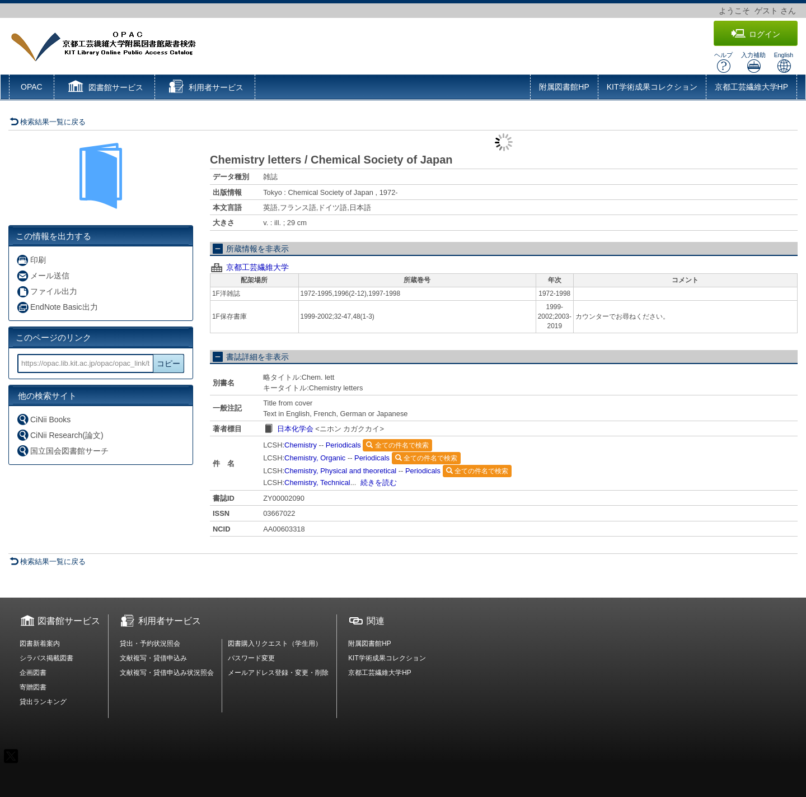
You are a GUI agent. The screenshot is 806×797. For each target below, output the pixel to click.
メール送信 (42, 276)
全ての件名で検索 (397, 445)
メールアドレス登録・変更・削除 (278, 673)
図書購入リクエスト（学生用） (275, 643)
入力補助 (753, 62)
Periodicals (343, 445)
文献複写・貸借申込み (153, 658)
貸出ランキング (43, 702)
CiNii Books (43, 419)
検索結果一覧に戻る (48, 122)
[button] (104, 87)
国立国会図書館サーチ (62, 450)
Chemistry (300, 445)
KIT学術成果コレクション (652, 86)
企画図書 (33, 673)
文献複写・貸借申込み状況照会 (167, 673)
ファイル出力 (46, 291)
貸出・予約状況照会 (150, 643)
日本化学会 (295, 429)
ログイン (755, 33)
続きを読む (378, 482)
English (783, 62)
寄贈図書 (33, 687)
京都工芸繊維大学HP (751, 86)
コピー (168, 363)
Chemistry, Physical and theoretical (340, 471)
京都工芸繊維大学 (257, 267)
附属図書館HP (564, 86)
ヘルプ (723, 62)
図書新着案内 (40, 643)
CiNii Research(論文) (60, 435)
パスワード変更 (251, 658)
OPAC (32, 86)
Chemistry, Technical (317, 482)
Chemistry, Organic (314, 458)
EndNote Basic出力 (57, 307)
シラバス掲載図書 (46, 658)
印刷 (31, 260)
